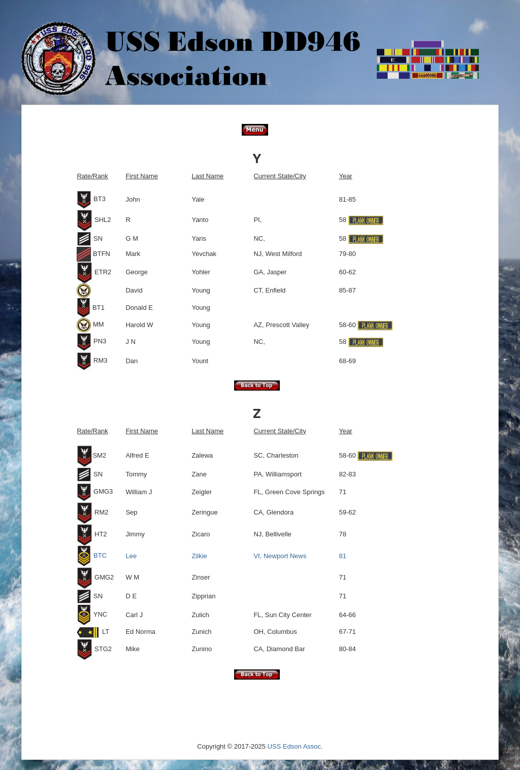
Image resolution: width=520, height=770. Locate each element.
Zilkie (199, 556)
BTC (92, 555)
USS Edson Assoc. (295, 746)
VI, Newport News (279, 556)
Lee (131, 556)
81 (342, 556)
